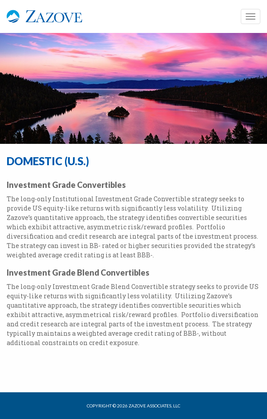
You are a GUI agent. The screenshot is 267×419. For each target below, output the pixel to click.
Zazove (44, 21)
